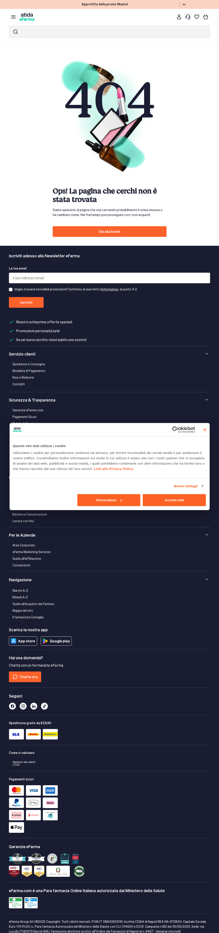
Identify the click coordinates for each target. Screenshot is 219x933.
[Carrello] (205, 16)
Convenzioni (21, 565)
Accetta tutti (174, 500)
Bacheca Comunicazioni (29, 514)
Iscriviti (26, 302)
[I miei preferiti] (196, 16)
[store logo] (27, 17)
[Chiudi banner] (204, 429)
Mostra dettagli (186, 486)
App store (23, 641)
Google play (56, 641)
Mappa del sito (22, 610)
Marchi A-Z (20, 590)
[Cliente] (179, 16)
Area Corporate (23, 545)
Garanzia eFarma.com (27, 410)
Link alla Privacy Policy (113, 469)
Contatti (18, 384)
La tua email (18, 268)
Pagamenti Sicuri (24, 417)
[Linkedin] (33, 706)
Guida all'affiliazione (26, 558)
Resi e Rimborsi (23, 377)
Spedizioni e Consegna (28, 364)
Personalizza (109, 500)
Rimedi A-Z (20, 597)
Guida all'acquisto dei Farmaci (33, 604)
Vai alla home (109, 231)
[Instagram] (23, 706)
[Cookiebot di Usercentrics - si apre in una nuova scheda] (175, 429)
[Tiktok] (44, 706)
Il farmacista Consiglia (28, 617)
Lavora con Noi (23, 521)
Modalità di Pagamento (28, 371)
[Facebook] (12, 706)
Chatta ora (25, 676)
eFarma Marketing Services (31, 552)
